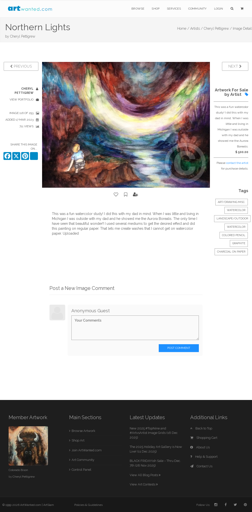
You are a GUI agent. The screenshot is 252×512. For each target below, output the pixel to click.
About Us (200, 447)
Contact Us (201, 466)
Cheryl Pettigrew (22, 36)
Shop (155, 8)
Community (197, 8)
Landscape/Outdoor (232, 218)
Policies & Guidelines (88, 505)
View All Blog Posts (145, 475)
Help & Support (204, 456)
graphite (238, 243)
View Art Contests (144, 484)
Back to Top (201, 428)
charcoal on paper (231, 251)
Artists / (196, 28)
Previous (21, 66)
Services (174, 8)
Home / (183, 28)
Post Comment (178, 348)
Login (218, 8)
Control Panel (81, 469)
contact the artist (237, 163)
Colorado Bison (18, 470)
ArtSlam (48, 505)
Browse (137, 8)
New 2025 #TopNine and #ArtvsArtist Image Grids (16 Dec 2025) (154, 433)
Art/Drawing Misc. (231, 202)
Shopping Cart (203, 438)
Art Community (83, 460)
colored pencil (233, 235)
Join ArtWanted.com (87, 450)
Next (235, 66)
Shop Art (78, 440)
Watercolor (236, 210)
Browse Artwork (83, 431)
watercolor (236, 226)
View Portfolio (21, 99)
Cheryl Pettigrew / (218, 28)
